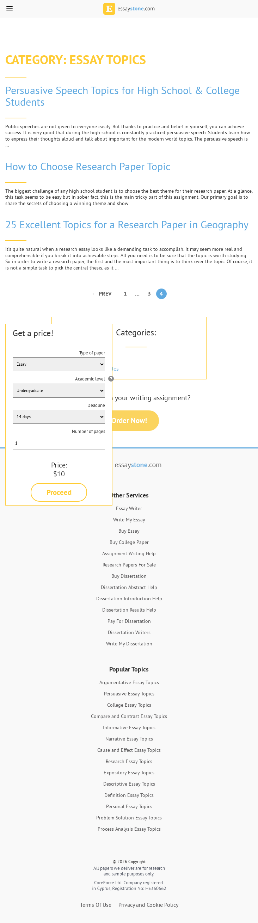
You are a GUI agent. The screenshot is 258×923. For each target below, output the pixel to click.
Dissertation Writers (129, 632)
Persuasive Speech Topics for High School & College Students (122, 96)
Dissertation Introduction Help (129, 598)
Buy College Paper (129, 542)
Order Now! (129, 420)
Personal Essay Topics (129, 806)
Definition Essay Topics (129, 795)
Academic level (90, 379)
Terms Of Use (95, 904)
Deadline (96, 405)
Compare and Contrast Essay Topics (129, 716)
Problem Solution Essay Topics (129, 817)
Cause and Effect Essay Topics (129, 750)
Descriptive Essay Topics (129, 784)
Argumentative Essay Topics (129, 682)
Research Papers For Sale (129, 565)
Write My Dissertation (129, 643)
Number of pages (88, 431)
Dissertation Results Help (129, 610)
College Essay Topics (129, 705)
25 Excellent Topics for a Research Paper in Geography (126, 224)
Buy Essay (129, 531)
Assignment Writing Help (129, 553)
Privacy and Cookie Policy (148, 904)
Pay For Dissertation (129, 621)
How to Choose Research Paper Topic (88, 166)
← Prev (102, 293)
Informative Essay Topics (129, 727)
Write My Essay (129, 519)
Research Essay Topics (129, 761)
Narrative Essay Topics (129, 739)
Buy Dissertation (129, 576)
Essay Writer (129, 508)
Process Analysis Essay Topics (129, 829)
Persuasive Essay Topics (129, 693)
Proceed (59, 492)
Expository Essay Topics (129, 772)
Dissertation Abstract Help (129, 587)
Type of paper (92, 352)
